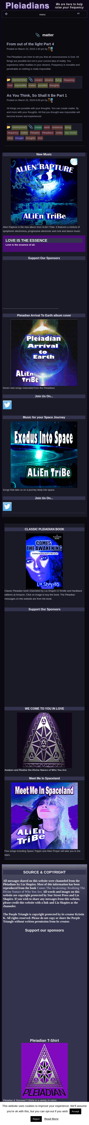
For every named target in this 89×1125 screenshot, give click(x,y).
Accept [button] (75, 1111)
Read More (51, 1118)
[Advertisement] (30, 285)
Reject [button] (36, 1119)
